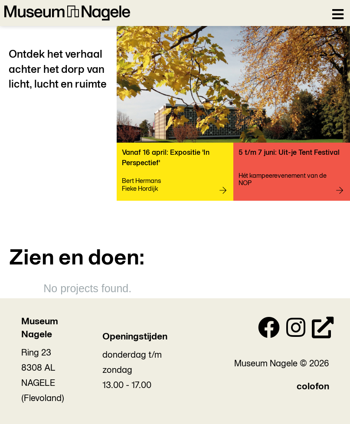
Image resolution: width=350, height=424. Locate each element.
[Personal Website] (323, 330)
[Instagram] (295, 330)
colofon (313, 387)
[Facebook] (269, 330)
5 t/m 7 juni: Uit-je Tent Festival (289, 153)
